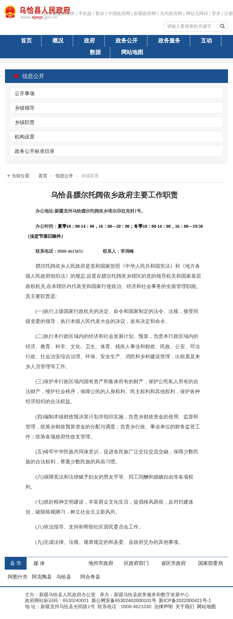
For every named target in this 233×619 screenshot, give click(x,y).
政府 (89, 40)
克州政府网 (171, 13)
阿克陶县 (42, 577)
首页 (26, 40)
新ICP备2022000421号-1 (184, 600)
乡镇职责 (25, 122)
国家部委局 (210, 563)
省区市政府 (173, 563)
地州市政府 (100, 563)
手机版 (85, 13)
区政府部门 (136, 563)
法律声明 (163, 606)
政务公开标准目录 (35, 151)
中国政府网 (119, 13)
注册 (228, 13)
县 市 (15, 563)
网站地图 (132, 52)
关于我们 (184, 606)
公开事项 (25, 93)
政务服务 (169, 40)
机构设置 (25, 137)
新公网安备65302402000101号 (123, 600)
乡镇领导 (25, 108)
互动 (206, 40)
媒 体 (39, 563)
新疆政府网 (145, 13)
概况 (57, 40)
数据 (95, 52)
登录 (216, 13)
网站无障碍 (197, 13)
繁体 (99, 13)
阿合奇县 (90, 577)
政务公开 (127, 40)
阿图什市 (18, 577)
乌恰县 (63, 577)
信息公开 (29, 76)
